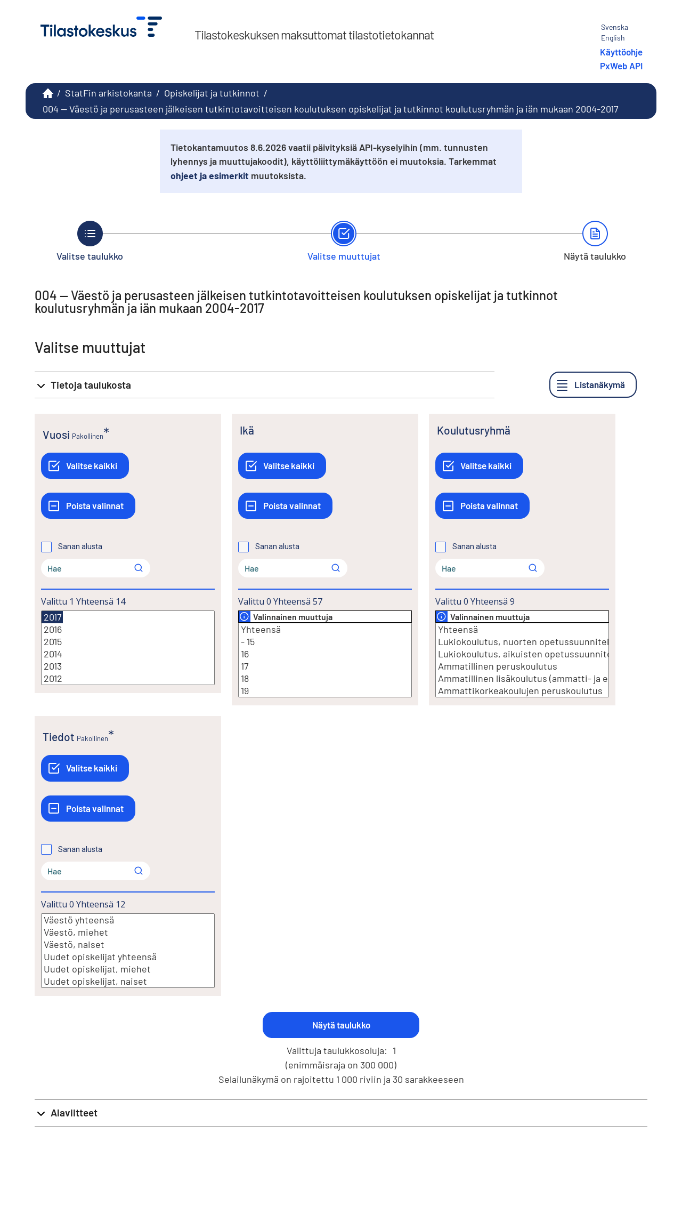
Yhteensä (325, 629)
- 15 (325, 642)
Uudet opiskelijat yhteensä (128, 957)
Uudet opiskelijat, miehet (128, 969)
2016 (128, 629)
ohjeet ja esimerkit (209, 175)
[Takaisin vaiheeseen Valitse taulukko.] (90, 241)
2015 (128, 642)
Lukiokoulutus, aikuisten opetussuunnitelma (522, 654)
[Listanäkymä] (593, 385)
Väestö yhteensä (128, 920)
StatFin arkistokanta (108, 93)
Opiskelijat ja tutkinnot (211, 93)
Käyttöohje (621, 51)
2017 (52, 617)
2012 (128, 678)
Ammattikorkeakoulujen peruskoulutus (522, 691)
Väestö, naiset (128, 944)
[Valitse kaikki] (85, 466)
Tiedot (59, 736)
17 (325, 666)
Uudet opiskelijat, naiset (128, 981)
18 (325, 678)
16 (325, 654)
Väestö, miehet (128, 932)
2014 (128, 654)
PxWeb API (621, 65)
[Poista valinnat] (88, 506)
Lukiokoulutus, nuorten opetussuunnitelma (522, 642)
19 (325, 691)
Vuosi (56, 434)
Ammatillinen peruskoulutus (522, 666)
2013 (128, 666)
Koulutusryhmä (473, 430)
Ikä (247, 430)
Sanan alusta (80, 546)
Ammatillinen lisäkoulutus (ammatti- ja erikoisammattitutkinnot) (522, 678)
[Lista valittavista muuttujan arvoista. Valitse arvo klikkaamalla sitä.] (128, 647)
